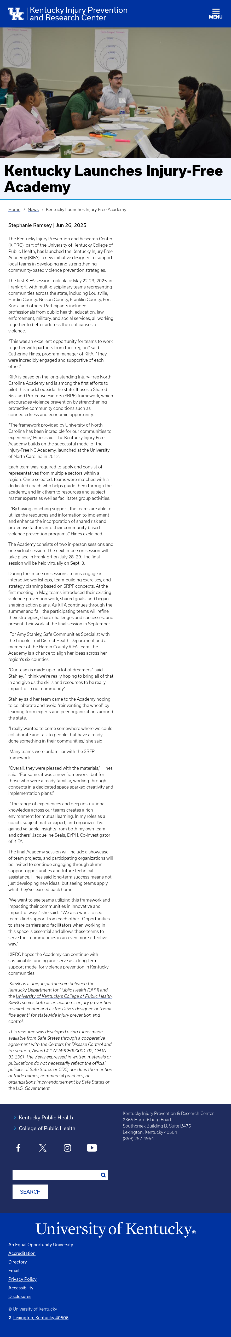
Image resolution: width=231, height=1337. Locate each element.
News (33, 209)
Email (13, 1270)
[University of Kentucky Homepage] (115, 1230)
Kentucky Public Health (46, 1117)
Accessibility (20, 1287)
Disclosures (19, 1296)
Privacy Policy (22, 1279)
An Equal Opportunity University (40, 1244)
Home (14, 209)
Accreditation (22, 1253)
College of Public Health (47, 1128)
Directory (17, 1261)
